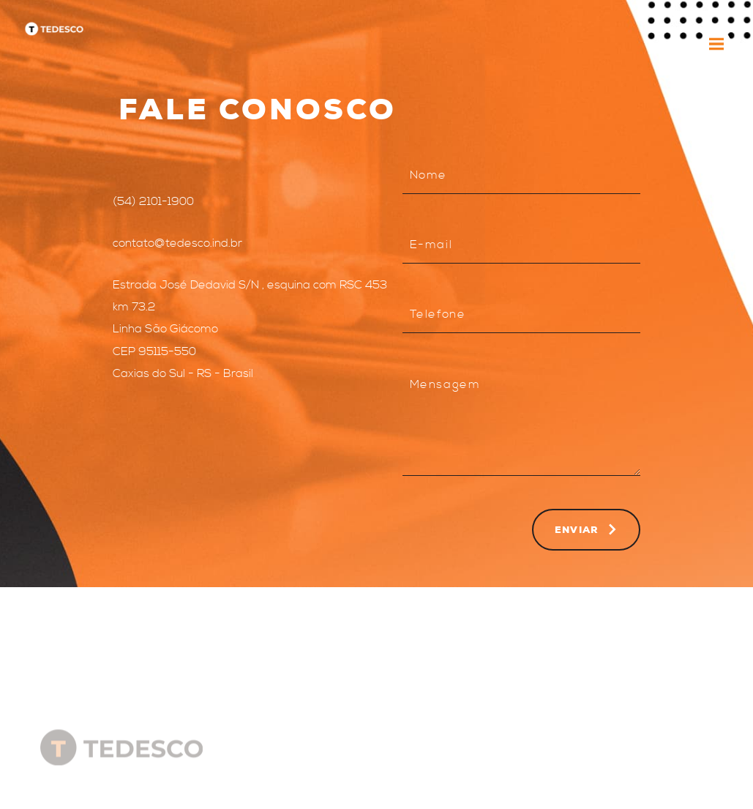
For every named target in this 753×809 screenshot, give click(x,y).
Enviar (586, 529)
